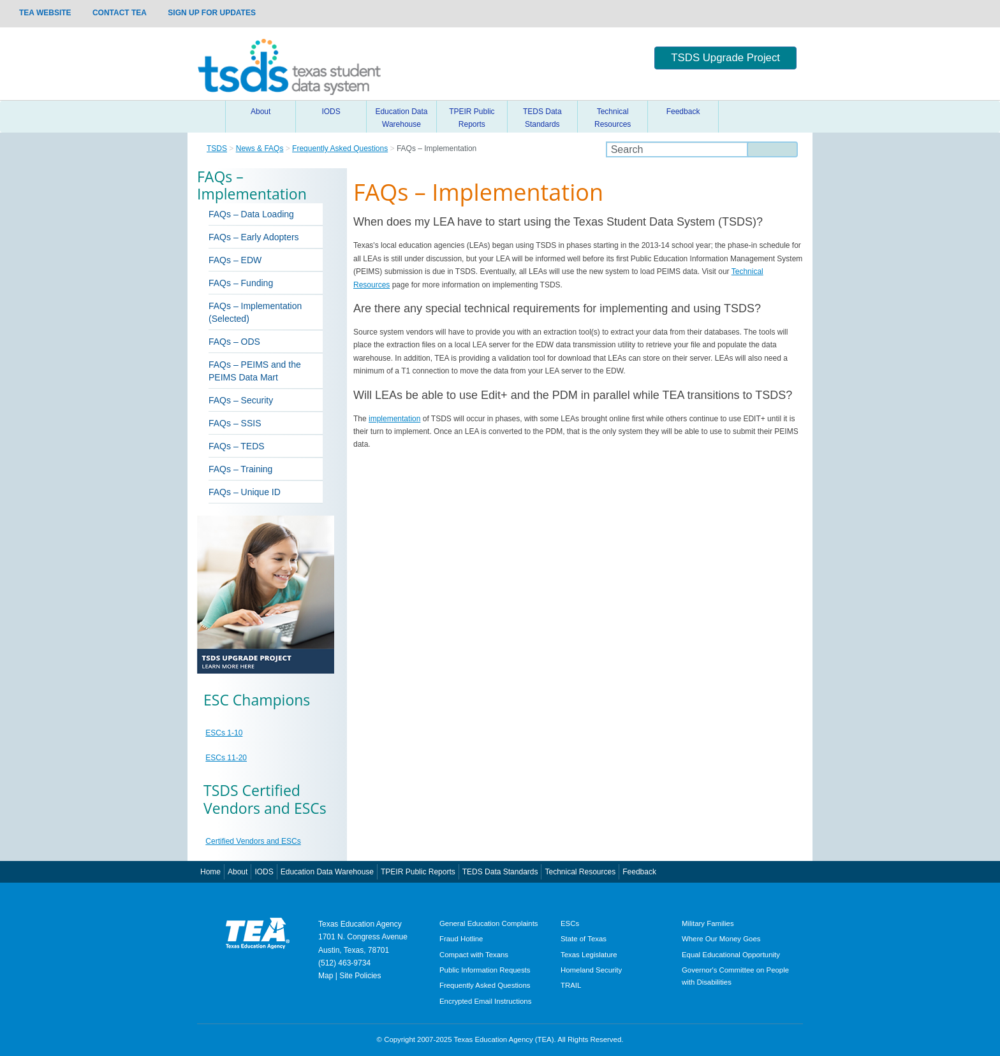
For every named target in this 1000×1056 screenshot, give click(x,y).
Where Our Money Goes (721, 939)
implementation (394, 418)
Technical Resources (612, 118)
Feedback (683, 111)
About (260, 111)
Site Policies (360, 975)
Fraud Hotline (461, 939)
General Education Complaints (488, 923)
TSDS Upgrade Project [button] (725, 58)
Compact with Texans (473, 954)
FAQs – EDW (235, 260)
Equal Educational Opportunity (731, 954)
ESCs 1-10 (223, 732)
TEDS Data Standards (542, 118)
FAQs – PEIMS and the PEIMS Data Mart (255, 370)
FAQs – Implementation (255, 306)
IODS (330, 111)
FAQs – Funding (241, 283)
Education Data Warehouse (401, 118)
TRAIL (571, 985)
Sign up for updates (212, 12)
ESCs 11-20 (226, 757)
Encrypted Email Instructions (485, 1001)
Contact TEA (119, 12)
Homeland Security (591, 970)
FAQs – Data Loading (251, 214)
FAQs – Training (240, 469)
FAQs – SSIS (235, 423)
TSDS (217, 148)
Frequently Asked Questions (340, 148)
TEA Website (45, 12)
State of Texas (584, 939)
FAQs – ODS (234, 341)
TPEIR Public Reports (471, 118)
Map (325, 975)
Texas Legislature (589, 954)
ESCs (570, 923)
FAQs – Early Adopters (254, 237)
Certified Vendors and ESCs (252, 841)
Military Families (708, 923)
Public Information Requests (484, 970)
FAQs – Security (241, 400)
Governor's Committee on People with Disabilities (735, 976)
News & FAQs (260, 148)
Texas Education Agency (360, 924)
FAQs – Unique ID (245, 492)
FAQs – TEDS (237, 446)
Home (210, 117)
